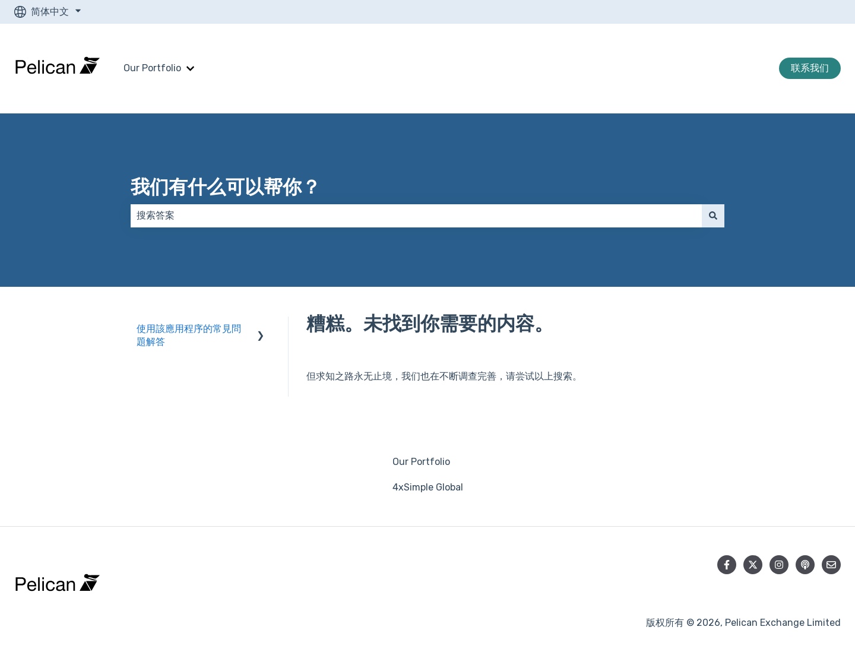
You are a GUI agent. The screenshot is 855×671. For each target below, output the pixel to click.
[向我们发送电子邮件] (831, 564)
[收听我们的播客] (805, 564)
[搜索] (713, 215)
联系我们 (810, 68)
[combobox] (416, 215)
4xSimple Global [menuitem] (427, 487)
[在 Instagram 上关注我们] (779, 564)
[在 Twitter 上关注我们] (752, 564)
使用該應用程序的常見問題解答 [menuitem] (189, 335)
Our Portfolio (152, 68)
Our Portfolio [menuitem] (421, 461)
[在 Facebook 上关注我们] (726, 564)
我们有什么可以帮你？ (226, 187)
